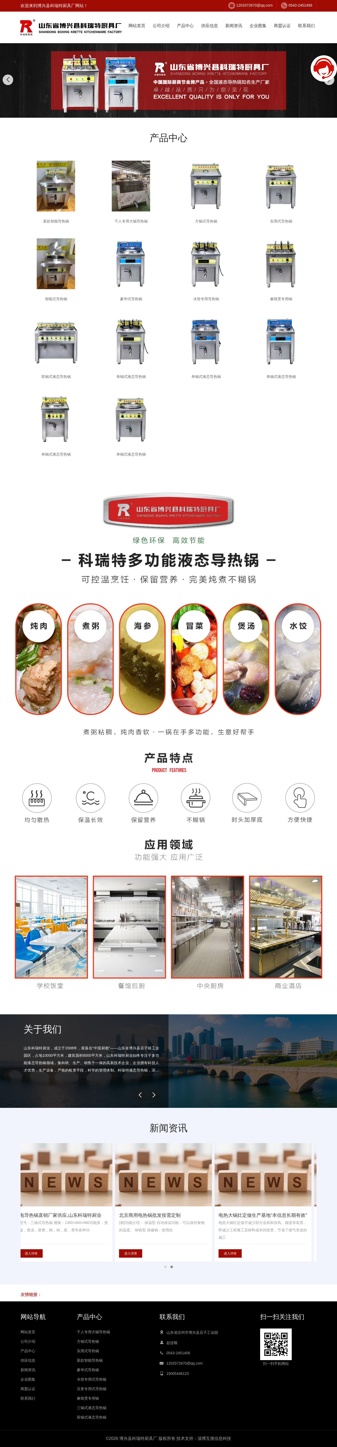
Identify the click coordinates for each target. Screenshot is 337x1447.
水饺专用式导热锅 (91, 1379)
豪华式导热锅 (88, 1370)
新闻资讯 (233, 25)
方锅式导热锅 (88, 1341)
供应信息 (209, 25)
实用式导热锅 (88, 1351)
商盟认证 (282, 25)
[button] (162, 112)
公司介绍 (161, 25)
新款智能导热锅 (90, 1360)
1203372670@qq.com (254, 5)
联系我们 (306, 25)
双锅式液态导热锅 (91, 1417)
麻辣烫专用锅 (88, 1398)
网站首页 (136, 25)
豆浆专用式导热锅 (91, 1389)
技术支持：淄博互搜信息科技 (203, 1438)
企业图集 (258, 25)
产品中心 (185, 25)
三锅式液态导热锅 (91, 1408)
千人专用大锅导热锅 (93, 1332)
